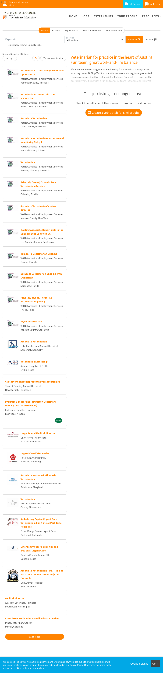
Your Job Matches (91, 30)
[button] (151, 39)
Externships (103, 16)
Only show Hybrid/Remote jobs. (25, 44)
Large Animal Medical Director (38, 433)
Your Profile (127, 16)
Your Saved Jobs (113, 30)
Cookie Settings (139, 663)
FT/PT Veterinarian (31, 321)
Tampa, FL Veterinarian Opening (39, 253)
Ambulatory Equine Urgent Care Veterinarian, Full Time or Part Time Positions (41, 522)
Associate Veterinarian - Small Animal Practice (32, 618)
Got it (155, 663)
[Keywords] (34, 39)
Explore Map (71, 30)
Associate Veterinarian (34, 118)
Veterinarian (28, 162)
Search (44, 30)
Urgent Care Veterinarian (35, 453)
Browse (56, 30)
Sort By (8, 58)
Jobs (85, 16)
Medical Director (14, 598)
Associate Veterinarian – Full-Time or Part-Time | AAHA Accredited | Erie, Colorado (42, 574)
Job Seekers (133, 4)
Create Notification (53, 58)
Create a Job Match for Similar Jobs (113, 113)
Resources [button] (150, 16)
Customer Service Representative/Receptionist (32, 381)
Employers (152, 4)
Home (73, 16)
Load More (34, 636)
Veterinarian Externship (34, 361)
